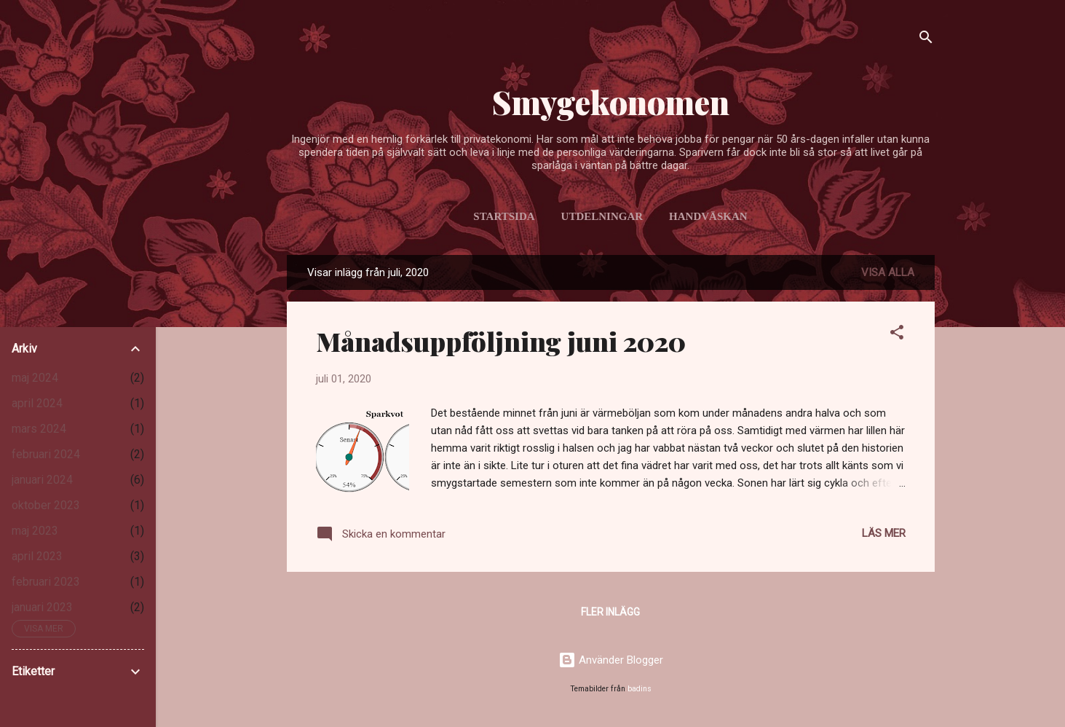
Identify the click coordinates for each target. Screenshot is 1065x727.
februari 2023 (46, 582)
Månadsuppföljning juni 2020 (501, 340)
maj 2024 (35, 378)
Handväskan (708, 216)
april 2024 (37, 403)
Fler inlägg (610, 612)
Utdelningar (602, 216)
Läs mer (884, 533)
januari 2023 (42, 607)
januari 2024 (42, 480)
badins (639, 688)
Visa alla (887, 272)
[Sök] (926, 39)
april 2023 (37, 556)
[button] (897, 334)
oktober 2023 (46, 505)
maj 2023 (35, 531)
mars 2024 (39, 429)
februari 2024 (46, 454)
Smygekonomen (610, 101)
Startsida (503, 216)
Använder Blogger (610, 660)
